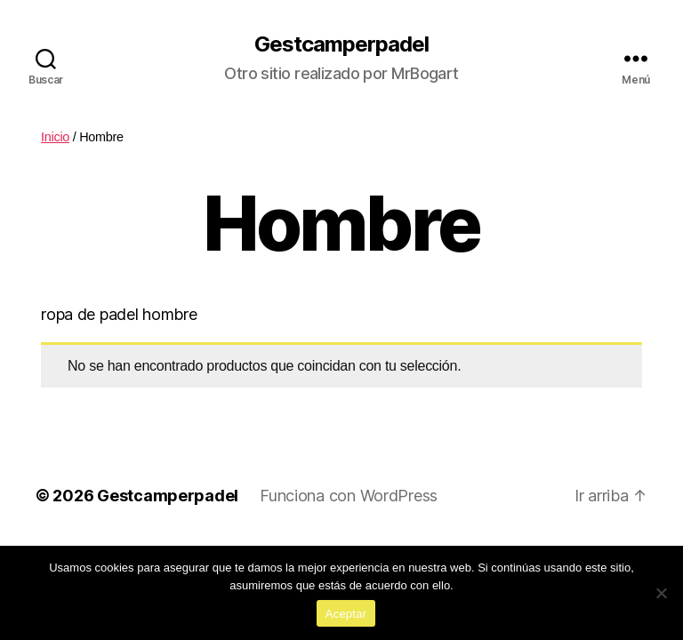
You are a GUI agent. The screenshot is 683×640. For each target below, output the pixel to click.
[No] (661, 593)
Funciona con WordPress (349, 495)
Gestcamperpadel (341, 44)
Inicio (55, 137)
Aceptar (346, 613)
